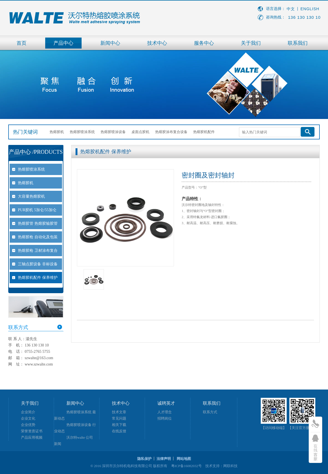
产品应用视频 (31, 437)
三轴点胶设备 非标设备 (38, 264)
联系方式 (210, 412)
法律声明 (164, 459)
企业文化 (28, 418)
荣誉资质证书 (31, 431)
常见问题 (119, 418)
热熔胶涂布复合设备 (171, 132)
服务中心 (204, 43)
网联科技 (230, 466)
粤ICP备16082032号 (186, 466)
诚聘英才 (166, 403)
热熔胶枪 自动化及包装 (38, 237)
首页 (21, 43)
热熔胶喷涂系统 (82, 132)
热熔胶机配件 (204, 132)
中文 (291, 9)
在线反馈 (119, 431)
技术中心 (157, 43)
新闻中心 (110, 43)
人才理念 (164, 412)
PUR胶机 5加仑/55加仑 (37, 210)
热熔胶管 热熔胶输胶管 (38, 223)
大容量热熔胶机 (31, 196)
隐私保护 (144, 459)
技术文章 (119, 412)
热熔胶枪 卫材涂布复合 (38, 250)
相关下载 (119, 425)
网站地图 (184, 459)
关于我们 (251, 43)
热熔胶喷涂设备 (113, 132)
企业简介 (28, 412)
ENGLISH (309, 9)
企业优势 (28, 425)
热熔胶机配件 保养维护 (38, 278)
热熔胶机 (57, 132)
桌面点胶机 (140, 132)
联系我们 (298, 43)
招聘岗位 (164, 418)
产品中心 (63, 43)
